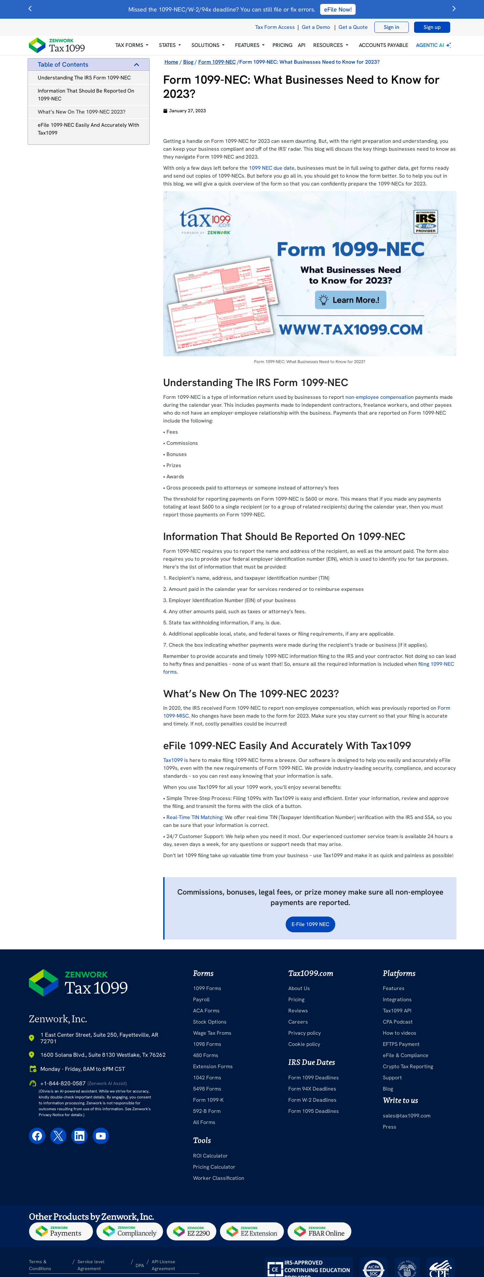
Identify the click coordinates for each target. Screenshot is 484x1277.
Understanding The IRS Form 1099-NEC (84, 77)
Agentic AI (434, 45)
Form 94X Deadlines (312, 1089)
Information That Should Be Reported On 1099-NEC (86, 94)
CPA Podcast (398, 1022)
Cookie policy (304, 1044)
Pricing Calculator (214, 1167)
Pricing (296, 999)
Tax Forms (129, 45)
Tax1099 (173, 760)
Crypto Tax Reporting (408, 1066)
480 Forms (205, 1055)
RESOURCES (328, 45)
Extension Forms (213, 1066)
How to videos (399, 1033)
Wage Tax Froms (212, 1033)
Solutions (205, 45)
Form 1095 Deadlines (313, 1111)
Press (389, 1127)
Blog (388, 1089)
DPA (140, 1265)
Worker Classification (218, 1178)
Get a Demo (316, 27)
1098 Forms (207, 1044)
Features (394, 988)
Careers (298, 1022)
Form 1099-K (208, 1100)
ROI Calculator (210, 1156)
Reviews (298, 1010)
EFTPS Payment (401, 1044)
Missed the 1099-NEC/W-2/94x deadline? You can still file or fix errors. (242, 9)
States (167, 45)
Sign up (432, 27)
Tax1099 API (397, 1010)
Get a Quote (353, 27)
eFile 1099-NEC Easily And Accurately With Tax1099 (88, 128)
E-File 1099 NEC (310, 924)
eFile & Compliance (406, 1055)
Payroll (201, 999)
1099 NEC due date (272, 167)
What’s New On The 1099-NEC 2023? (81, 111)
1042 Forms (207, 1077)
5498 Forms (207, 1089)
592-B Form (207, 1111)
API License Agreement (163, 1265)
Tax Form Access (275, 27)
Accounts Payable (383, 45)
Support (392, 1077)
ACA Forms (206, 1010)
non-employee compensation (379, 397)
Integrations (397, 999)
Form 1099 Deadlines (313, 1077)
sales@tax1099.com (406, 1116)
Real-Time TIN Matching (194, 817)
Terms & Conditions (40, 1265)
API (301, 45)
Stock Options (210, 1022)
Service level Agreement (90, 1265)
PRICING (283, 45)
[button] (132, 45)
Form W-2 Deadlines (312, 1100)
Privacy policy (304, 1033)
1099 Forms (207, 988)
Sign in (391, 27)
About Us (299, 988)
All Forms (204, 1122)
